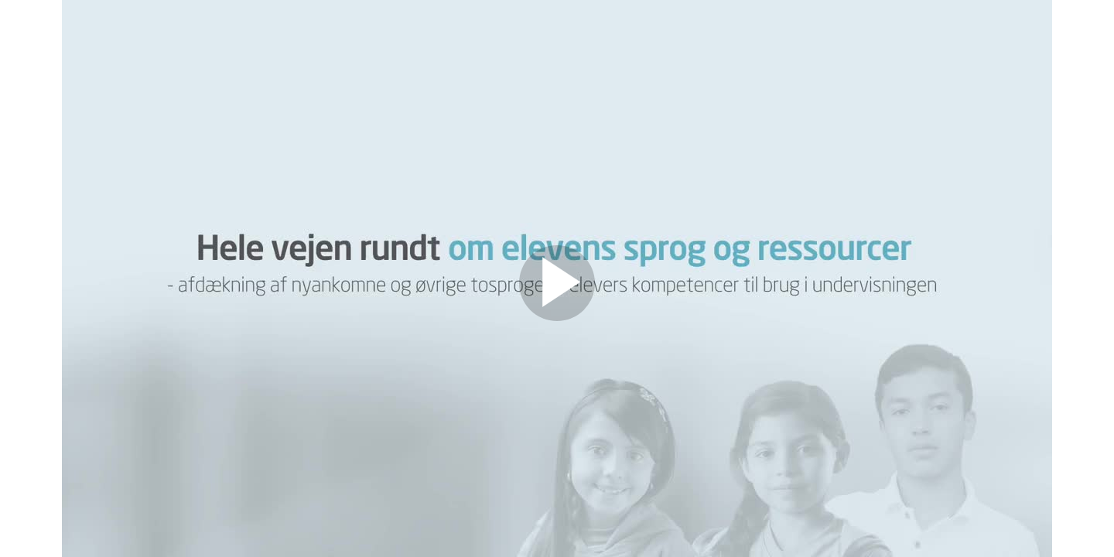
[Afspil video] (557, 317)
